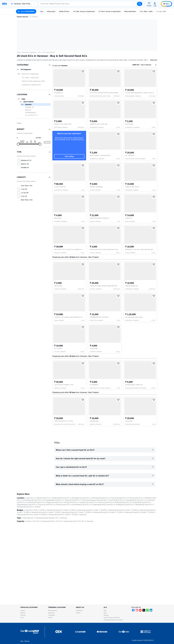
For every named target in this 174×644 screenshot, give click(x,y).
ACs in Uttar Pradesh (48, 52)
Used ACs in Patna (52, 505)
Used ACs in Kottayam (115, 505)
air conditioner (33, 17)
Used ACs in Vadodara (134, 505)
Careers (78, 613)
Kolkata (22, 610)
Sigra (28, 110)
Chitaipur (29, 107)
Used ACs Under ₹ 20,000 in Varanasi (40, 515)
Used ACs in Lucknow (144, 500)
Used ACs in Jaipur (61, 500)
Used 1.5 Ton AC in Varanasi (37, 521)
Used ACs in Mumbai (90, 498)
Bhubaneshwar (52, 610)
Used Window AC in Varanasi (55, 518)
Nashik (50, 617)
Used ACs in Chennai (108, 498)
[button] (34, 4)
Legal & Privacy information (112, 617)
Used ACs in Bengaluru (71, 498)
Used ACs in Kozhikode (71, 505)
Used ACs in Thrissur (35, 505)
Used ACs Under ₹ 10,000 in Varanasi (116, 512)
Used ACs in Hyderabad (51, 498)
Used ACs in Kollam (33, 507)
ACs (39, 52)
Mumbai (22, 613)
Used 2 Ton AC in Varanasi (82, 521)
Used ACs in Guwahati (131, 502)
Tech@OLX (79, 610)
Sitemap (106, 615)
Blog (105, 610)
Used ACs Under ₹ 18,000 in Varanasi (100, 510)
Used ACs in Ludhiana (25, 502)
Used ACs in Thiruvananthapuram (84, 500)
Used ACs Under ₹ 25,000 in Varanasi (71, 515)
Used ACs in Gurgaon (78, 502)
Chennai (22, 615)
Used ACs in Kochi (106, 500)
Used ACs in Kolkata (142, 498)
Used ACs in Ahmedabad (43, 500)
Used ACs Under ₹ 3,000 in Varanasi (54, 512)
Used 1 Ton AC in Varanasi (60, 521)
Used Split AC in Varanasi (32, 518)
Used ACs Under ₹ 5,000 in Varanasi (39, 510)
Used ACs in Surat (60, 502)
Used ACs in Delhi (33, 498)
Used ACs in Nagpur (44, 502)
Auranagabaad (31, 115)
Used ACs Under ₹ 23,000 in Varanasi (131, 510)
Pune (22, 617)
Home (19, 52)
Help (105, 613)
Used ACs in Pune (125, 498)
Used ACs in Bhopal (113, 502)
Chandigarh (51, 615)
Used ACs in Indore (95, 502)
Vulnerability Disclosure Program (113, 620)
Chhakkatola (30, 112)
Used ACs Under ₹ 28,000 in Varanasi (85, 512)
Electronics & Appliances (29, 52)
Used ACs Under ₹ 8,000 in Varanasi (69, 510)
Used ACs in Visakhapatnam (93, 505)
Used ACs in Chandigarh (125, 500)
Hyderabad (51, 613)
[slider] (18, 144)
